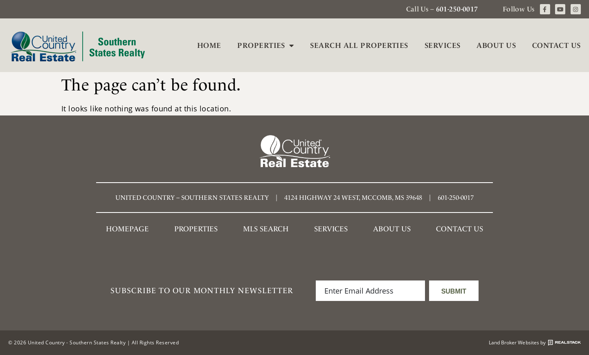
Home (209, 45)
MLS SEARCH (266, 228)
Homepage (127, 228)
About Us (496, 45)
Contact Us (556, 45)
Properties (265, 45)
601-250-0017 (457, 9)
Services (443, 45)
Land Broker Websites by (535, 343)
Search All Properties (359, 45)
